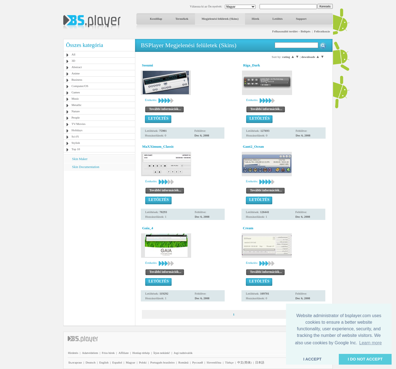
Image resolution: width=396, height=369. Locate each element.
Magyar (130, 362)
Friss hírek (108, 352)
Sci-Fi (75, 136)
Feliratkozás (322, 31)
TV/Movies (79, 123)
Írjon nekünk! (161, 352)
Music (75, 98)
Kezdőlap (156, 18)
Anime (76, 73)
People (76, 117)
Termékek (181, 18)
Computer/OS (80, 86)
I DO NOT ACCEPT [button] (365, 359)
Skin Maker (79, 159)
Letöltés (278, 18)
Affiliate (124, 352)
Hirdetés (73, 352)
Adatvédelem (90, 352)
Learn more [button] (370, 342)
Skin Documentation (85, 167)
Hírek (255, 18)
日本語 (259, 362)
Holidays (77, 130)
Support (301, 18)
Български (75, 362)
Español (117, 362)
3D (73, 60)
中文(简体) (244, 362)
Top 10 (76, 149)
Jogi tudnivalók (183, 352)
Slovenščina (214, 362)
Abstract (77, 67)
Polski (143, 362)
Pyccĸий (197, 362)
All (73, 54)
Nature (76, 111)
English (104, 362)
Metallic (77, 105)
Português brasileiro (162, 362)
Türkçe (229, 362)
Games (76, 92)
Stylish (76, 142)
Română (183, 362)
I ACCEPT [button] (312, 359)
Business (77, 79)
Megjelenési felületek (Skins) (220, 18)
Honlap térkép (141, 352)
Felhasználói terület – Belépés (291, 31)
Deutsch (90, 362)
